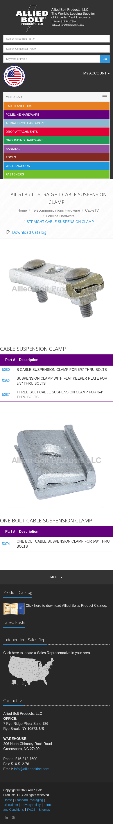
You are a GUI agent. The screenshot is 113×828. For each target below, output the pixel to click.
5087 (6, 394)
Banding (13, 148)
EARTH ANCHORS (19, 106)
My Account (96, 73)
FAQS (31, 809)
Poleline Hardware (22, 114)
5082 (6, 381)
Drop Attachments (22, 131)
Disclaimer (11, 805)
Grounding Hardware (24, 140)
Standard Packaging (29, 800)
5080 (6, 370)
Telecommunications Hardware (56, 210)
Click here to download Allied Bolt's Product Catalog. (66, 605)
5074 (6, 544)
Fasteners (15, 174)
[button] (57, 577)
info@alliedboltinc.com (31, 769)
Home (22, 210)
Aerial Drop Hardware (25, 123)
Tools (11, 157)
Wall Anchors (18, 166)
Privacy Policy (31, 805)
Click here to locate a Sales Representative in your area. (47, 653)
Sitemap (44, 809)
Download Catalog (29, 232)
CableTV (92, 210)
